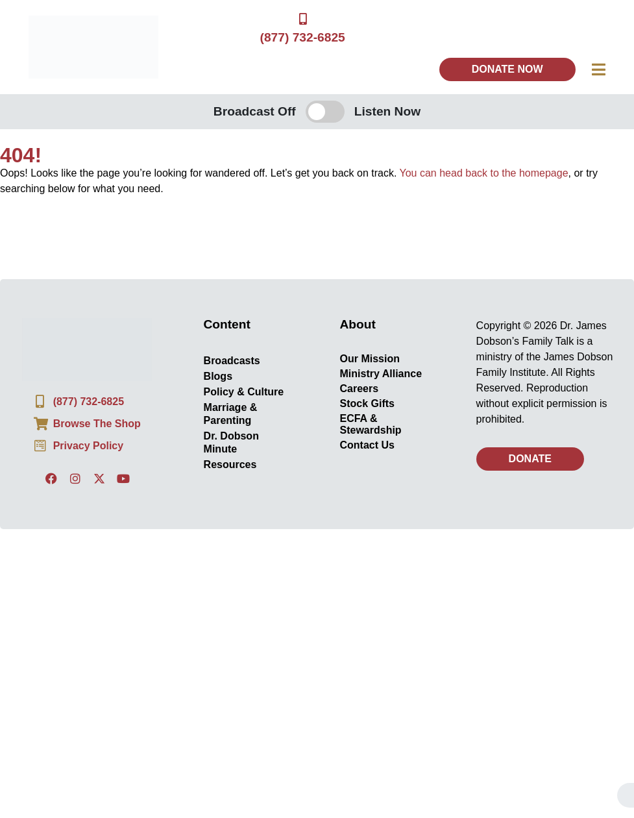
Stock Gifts (367, 404)
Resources (229, 465)
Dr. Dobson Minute (230, 443)
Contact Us (367, 445)
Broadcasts (231, 361)
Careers (359, 389)
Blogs (217, 376)
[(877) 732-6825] (303, 19)
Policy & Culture (243, 392)
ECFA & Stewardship (371, 425)
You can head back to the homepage (484, 173)
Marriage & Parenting (230, 415)
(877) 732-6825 (302, 38)
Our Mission (370, 359)
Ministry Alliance (381, 374)
